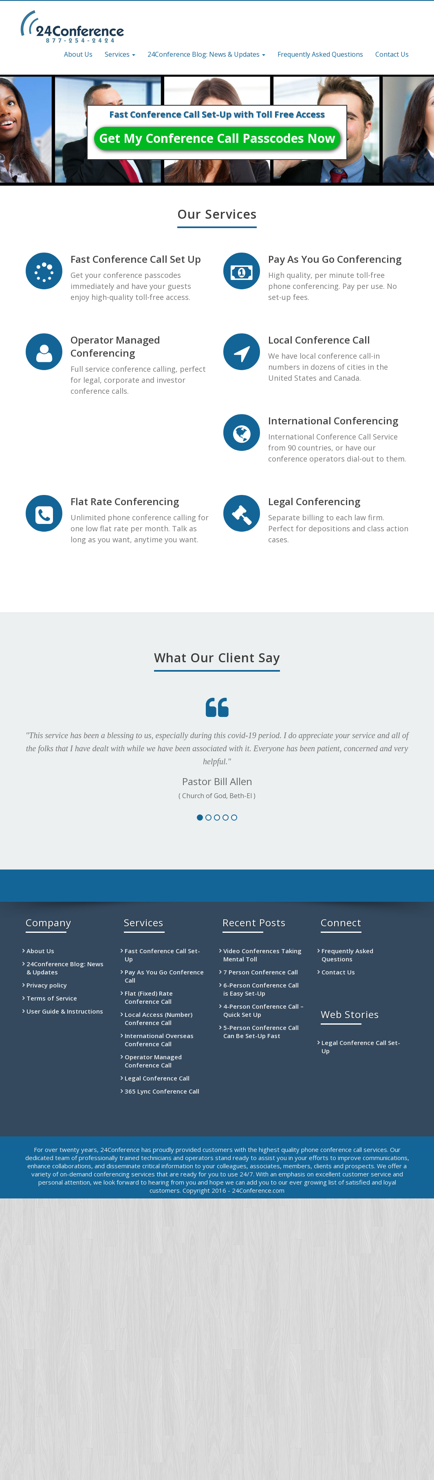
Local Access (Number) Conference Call (158, 1018)
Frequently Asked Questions (320, 54)
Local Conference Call (319, 339)
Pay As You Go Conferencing (334, 259)
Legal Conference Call (157, 1078)
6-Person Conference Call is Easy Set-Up (261, 989)
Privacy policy (46, 985)
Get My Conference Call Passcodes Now (217, 138)
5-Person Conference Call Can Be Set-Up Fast (261, 1031)
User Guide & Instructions (64, 1011)
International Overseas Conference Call (159, 1040)
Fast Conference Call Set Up (135, 259)
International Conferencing (333, 420)
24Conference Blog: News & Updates (206, 54)
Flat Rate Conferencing (124, 501)
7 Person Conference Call (260, 972)
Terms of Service (51, 998)
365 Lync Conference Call (162, 1091)
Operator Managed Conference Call (153, 1061)
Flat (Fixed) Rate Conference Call (149, 997)
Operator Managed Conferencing (115, 346)
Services (120, 54)
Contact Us (392, 54)
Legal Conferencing (314, 501)
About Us (78, 54)
